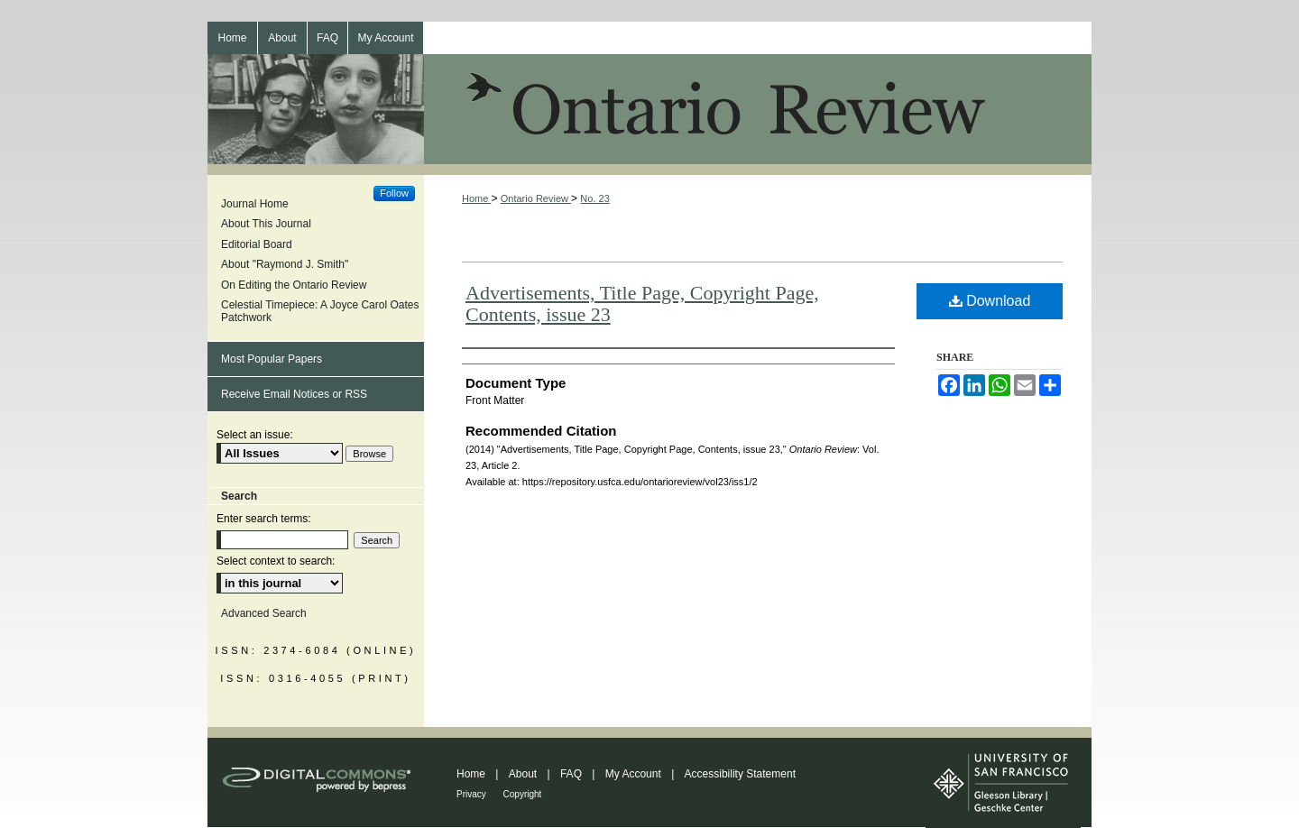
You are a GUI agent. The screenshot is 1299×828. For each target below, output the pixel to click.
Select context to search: (275, 561)
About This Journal (266, 223)
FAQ (572, 774)
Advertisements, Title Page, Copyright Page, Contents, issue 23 (642, 303)
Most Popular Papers (271, 359)
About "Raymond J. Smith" (284, 264)
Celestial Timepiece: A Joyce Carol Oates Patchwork (320, 311)
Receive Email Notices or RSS (294, 394)
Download (990, 300)
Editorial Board (256, 244)
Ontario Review (649, 114)
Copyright (522, 794)
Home (476, 198)
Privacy (472, 794)
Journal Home (255, 204)
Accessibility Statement (740, 774)
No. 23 (594, 198)
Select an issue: (254, 434)
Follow (394, 193)
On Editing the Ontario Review (293, 285)
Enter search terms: (263, 518)
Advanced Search (264, 613)
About (524, 774)
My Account (634, 774)
